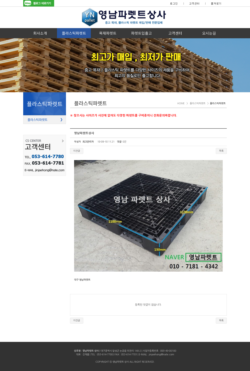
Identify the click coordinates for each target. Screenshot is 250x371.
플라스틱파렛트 (74, 33)
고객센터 (175, 33)
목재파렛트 (107, 33)
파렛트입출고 (141, 33)
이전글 (76, 151)
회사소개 (40, 33)
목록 (221, 151)
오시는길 (209, 33)
